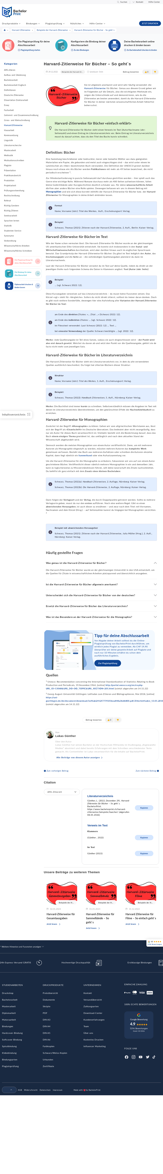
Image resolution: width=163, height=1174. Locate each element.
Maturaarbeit (9, 1019)
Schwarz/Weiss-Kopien (55, 1053)
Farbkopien (48, 1046)
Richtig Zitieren (11, 210)
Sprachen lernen (11, 220)
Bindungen (31, 23)
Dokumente (49, 999)
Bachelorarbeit (11, 80)
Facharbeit (9, 110)
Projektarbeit (10, 185)
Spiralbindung (9, 1046)
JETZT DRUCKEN (150, 23)
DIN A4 (46, 1026)
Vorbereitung (10, 241)
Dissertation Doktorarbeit (16, 100)
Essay (6, 105)
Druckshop (7, 993)
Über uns (88, 1033)
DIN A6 (46, 1039)
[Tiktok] (154, 1056)
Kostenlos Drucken (94, 1039)
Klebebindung (9, 1053)
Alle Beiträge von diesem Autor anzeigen (78, 757)
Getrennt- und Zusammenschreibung (21, 115)
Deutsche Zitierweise (14, 95)
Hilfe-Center (154, 2)
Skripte (46, 1006)
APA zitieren (9, 70)
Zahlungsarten (91, 1006)
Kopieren (144, 808)
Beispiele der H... (66, 903)
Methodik (8, 155)
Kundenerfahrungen (94, 1019)
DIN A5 (46, 1033)
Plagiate (7, 165)
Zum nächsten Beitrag (146, 771)
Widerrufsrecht (30, 1090)
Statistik (8, 226)
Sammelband (85, 455)
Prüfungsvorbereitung (14, 190)
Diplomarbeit (9, 1013)
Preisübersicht (50, 993)
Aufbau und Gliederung (15, 75)
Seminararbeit (10, 215)
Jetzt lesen (52, 924)
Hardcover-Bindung (12, 1033)
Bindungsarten (9, 1059)
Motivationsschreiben (14, 160)
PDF (45, 1013)
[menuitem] (8, 1090)
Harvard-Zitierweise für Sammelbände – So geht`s (100, 918)
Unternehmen (92, 985)
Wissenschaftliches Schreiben (18, 251)
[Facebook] (126, 1056)
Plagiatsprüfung (53, 23)
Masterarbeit (10, 150)
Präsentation (10, 170)
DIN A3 (46, 1019)
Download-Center (93, 1013)
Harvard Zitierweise (13, 125)
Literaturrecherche (12, 145)
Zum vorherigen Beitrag (58, 771)
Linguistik (8, 140)
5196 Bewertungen (139, 1028)
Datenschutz (45, 1090)
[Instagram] (133, 1056)
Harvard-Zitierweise (95, 88)
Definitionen (10, 90)
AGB (20, 1090)
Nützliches (75, 23)
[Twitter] (147, 1056)
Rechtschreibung (12, 195)
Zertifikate (48, 1066)
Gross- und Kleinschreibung (17, 120)
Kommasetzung (11, 135)
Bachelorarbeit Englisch (15, 85)
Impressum (57, 1090)
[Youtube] (140, 1056)
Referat (7, 200)
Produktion (9, 180)
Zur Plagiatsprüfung (107, 663)
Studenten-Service (12, 231)
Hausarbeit (9, 130)
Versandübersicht (93, 999)
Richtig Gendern (11, 205)
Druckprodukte (10, 23)
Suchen (123, 2)
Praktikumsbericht (12, 175)
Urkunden (48, 1059)
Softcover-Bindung (12, 1039)
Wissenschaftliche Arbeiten (17, 246)
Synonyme (9, 236)
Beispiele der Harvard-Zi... (72, 72)
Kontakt (139, 2)
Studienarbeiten (12, 985)
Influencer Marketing (95, 1046)
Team (86, 1026)
